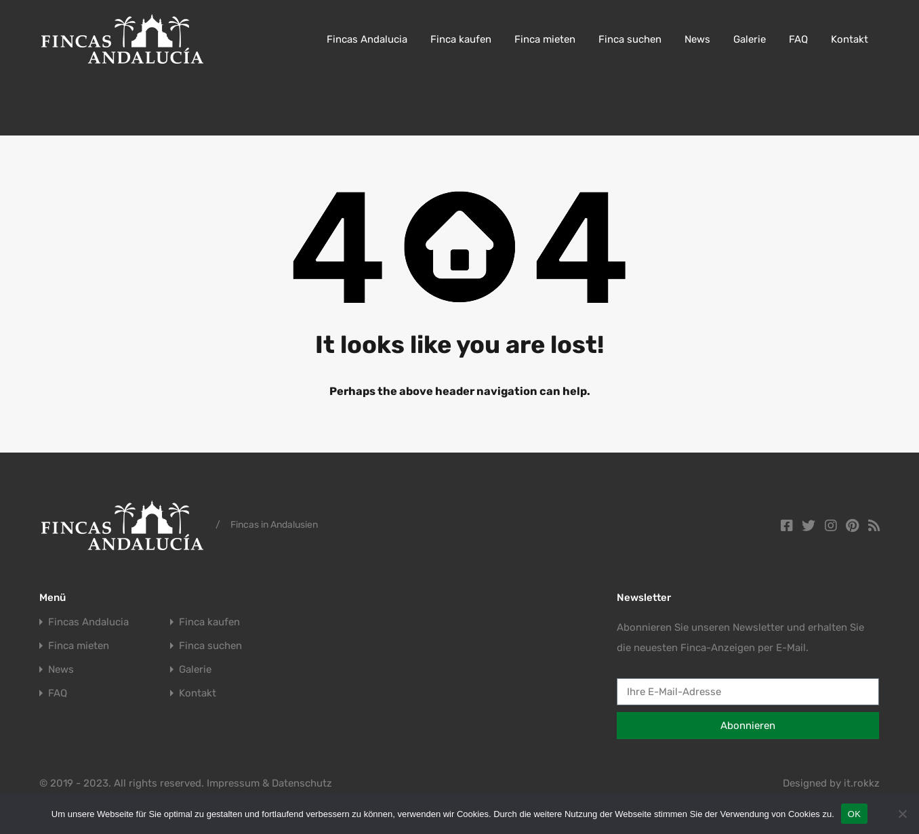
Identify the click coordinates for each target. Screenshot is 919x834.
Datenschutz (302, 783)
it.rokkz (862, 783)
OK (854, 814)
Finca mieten (544, 39)
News (697, 39)
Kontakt (849, 39)
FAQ (798, 39)
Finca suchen (629, 39)
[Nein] (902, 814)
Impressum (233, 783)
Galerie (749, 39)
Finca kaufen (460, 39)
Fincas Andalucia (367, 39)
